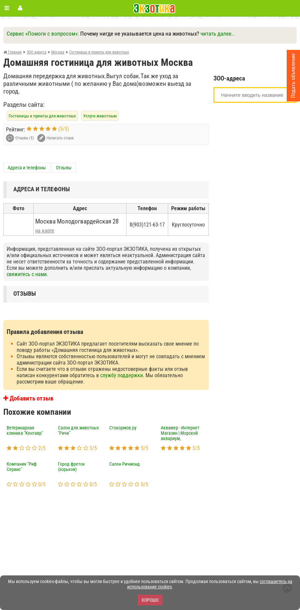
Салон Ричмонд (124, 464)
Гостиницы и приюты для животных (42, 115)
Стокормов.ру (123, 427)
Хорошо (150, 600)
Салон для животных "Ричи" (78, 430)
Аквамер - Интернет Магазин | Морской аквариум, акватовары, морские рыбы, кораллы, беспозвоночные (182, 433)
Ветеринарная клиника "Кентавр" (25, 430)
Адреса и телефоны (27, 167)
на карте (44, 231)
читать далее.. (217, 33)
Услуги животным (100, 115)
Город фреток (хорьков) (71, 466)
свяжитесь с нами (27, 274)
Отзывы (64, 167)
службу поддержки (121, 375)
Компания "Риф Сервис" (22, 466)
